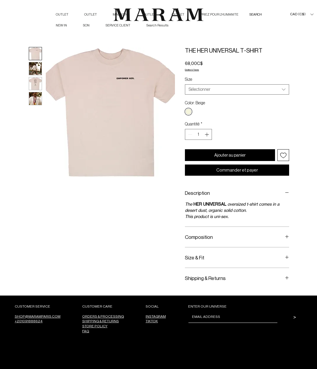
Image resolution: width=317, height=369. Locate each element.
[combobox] (237, 89)
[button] (301, 14)
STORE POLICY (94, 326)
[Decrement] (189, 134)
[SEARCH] (261, 14)
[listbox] (301, 14)
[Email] (231, 317)
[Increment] (207, 134)
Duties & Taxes (192, 69)
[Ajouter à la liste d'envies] (283, 155)
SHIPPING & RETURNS (100, 321)
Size (188, 79)
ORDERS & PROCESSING (103, 316)
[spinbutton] (198, 134)
